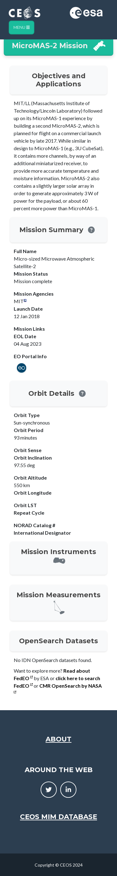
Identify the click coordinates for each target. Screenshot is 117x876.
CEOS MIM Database (58, 816)
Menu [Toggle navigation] (21, 27)
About (58, 739)
